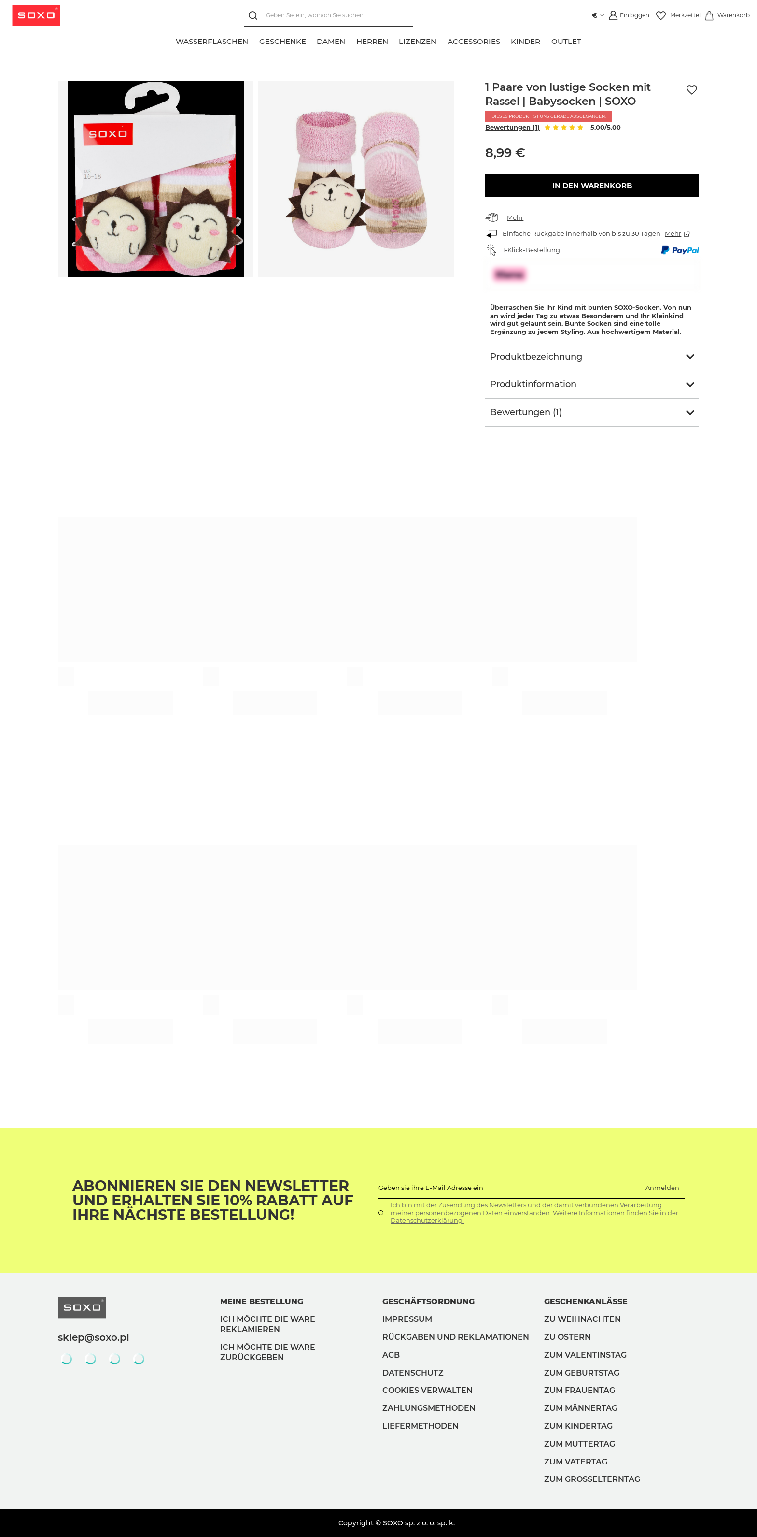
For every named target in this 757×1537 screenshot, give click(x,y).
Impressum (407, 1319)
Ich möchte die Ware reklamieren (267, 1324)
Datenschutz (413, 1373)
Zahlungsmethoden (429, 1408)
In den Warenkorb (592, 185)
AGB (391, 1355)
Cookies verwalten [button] (427, 1390)
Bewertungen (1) (512, 127)
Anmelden (662, 1187)
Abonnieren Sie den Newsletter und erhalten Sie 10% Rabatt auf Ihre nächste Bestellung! (212, 1200)
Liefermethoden (420, 1426)
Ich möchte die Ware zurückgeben (267, 1352)
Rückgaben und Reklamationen (455, 1337)
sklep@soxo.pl (93, 1337)
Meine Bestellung (261, 1301)
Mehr (515, 217)
